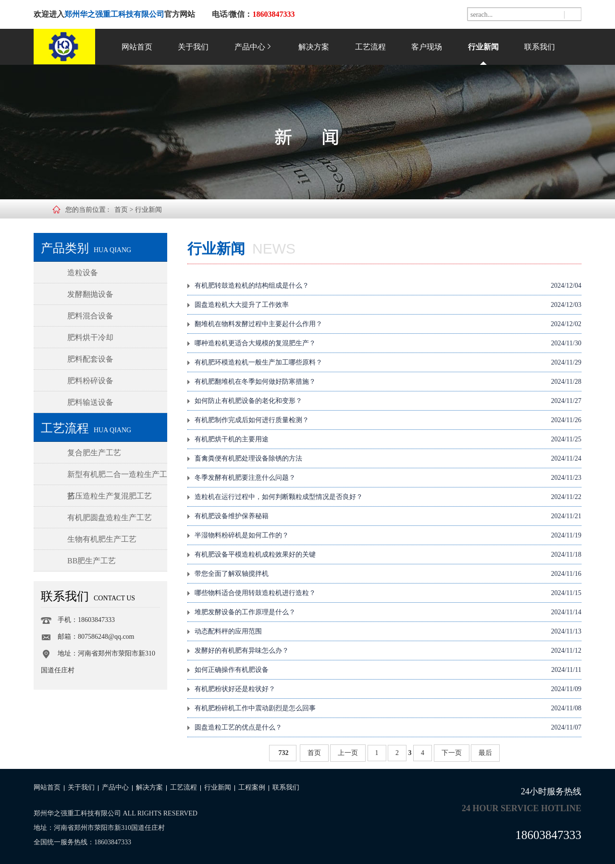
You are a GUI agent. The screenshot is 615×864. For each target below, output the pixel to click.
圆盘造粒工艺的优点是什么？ (388, 727)
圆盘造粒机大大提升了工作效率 (388, 305)
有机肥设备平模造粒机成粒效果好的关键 (388, 554)
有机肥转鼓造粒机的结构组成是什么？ (388, 285)
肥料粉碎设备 (90, 381)
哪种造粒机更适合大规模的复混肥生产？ (388, 343)
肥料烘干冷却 (90, 337)
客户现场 (426, 47)
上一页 (348, 752)
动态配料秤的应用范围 (388, 631)
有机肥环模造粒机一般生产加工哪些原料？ (388, 362)
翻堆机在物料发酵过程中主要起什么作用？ (388, 324)
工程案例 (251, 787)
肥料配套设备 (90, 359)
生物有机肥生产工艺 (101, 539)
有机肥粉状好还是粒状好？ (388, 689)
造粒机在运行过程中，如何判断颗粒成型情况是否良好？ (388, 497)
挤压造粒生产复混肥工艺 (109, 496)
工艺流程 (370, 47)
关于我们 (193, 47)
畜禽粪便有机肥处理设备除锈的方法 (388, 458)
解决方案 (313, 47)
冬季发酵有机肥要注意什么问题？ (388, 477)
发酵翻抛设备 (90, 294)
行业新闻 (483, 47)
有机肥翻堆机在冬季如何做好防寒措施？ (388, 381)
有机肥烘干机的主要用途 (388, 439)
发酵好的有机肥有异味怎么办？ (388, 650)
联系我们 (539, 47)
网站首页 (137, 47)
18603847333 (549, 834)
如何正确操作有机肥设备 (388, 670)
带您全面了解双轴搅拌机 (388, 574)
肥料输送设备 (90, 402)
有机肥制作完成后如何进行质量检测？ (388, 420)
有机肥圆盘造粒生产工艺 (109, 517)
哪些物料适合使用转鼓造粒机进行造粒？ (388, 593)
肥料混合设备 (90, 316)
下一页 (452, 752)
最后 (485, 752)
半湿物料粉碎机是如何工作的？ (388, 535)
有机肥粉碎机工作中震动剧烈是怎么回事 (388, 708)
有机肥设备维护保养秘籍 (388, 516)
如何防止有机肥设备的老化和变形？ (388, 401)
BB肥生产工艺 (91, 561)
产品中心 (253, 47)
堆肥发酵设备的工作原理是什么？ (388, 612)
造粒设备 (82, 272)
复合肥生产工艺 (94, 453)
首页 (121, 209)
